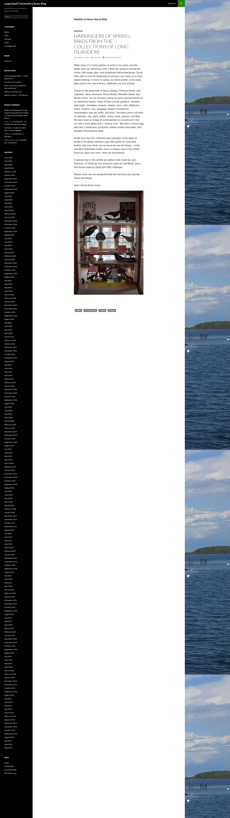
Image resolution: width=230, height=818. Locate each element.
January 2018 (9, 512)
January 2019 (9, 470)
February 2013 (10, 716)
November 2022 (10, 309)
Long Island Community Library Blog (25, 3)
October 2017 (9, 523)
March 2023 (9, 295)
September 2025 (10, 189)
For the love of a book (12, 82)
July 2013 (8, 699)
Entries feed (8, 766)
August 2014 (9, 653)
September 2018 (10, 484)
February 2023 (10, 298)
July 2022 (8, 323)
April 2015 (8, 625)
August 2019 (9, 446)
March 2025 (9, 210)
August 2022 (9, 319)
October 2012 (9, 730)
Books (6, 32)
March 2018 (9, 505)
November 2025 (10, 182)
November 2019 (10, 435)
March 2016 (9, 590)
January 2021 (9, 386)
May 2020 (8, 414)
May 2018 (8, 498)
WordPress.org (10, 773)
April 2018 (8, 502)
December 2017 (10, 516)
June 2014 (8, 660)
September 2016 (10, 569)
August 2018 (9, 488)
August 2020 (9, 403)
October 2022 (9, 312)
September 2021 (10, 358)
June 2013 (8, 702)
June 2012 (8, 744)
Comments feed (10, 770)
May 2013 (8, 706)
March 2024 (9, 252)
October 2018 (9, 481)
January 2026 (9, 175)
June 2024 (8, 242)
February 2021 (10, 382)
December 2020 (10, 389)
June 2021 (8, 368)
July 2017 (8, 533)
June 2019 (8, 453)
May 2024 (8, 245)
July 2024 (8, 238)
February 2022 (10, 340)
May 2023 (8, 287)
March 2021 (9, 379)
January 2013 (9, 720)
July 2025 (8, 196)
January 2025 (9, 217)
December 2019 (10, 432)
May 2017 (8, 540)
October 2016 (9, 565)
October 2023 (9, 270)
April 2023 (8, 291)
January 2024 (9, 259)
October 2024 (9, 228)
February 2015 (10, 632)
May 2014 (8, 663)
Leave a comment (113, 57)
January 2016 (9, 597)
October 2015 (9, 607)
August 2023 (9, 277)
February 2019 (10, 467)
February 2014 (10, 674)
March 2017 (9, 547)
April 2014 (8, 667)
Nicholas (7, 128)
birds (78, 310)
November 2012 (10, 727)
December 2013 (10, 681)
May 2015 (8, 621)
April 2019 (8, 460)
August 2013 (9, 695)
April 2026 (8, 165)
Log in (6, 763)
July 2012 (8, 741)
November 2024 (10, 224)
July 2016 (8, 576)
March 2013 (9, 713)
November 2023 (10, 266)
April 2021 (8, 375)
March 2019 (9, 463)
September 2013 (10, 691)
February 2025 (10, 214)
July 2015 (8, 618)
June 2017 (8, 537)
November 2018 (10, 477)
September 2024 (10, 231)
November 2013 (10, 684)
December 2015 (10, 600)
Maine (102, 310)
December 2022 (10, 305)
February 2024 (10, 256)
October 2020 (9, 396)
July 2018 (8, 491)
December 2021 (10, 347)
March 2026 (9, 168)
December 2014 (10, 639)
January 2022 (9, 344)
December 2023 (10, 263)
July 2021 (8, 365)
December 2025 (10, 179)
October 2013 (9, 688)
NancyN (97, 57)
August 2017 (9, 530)
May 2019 (8, 456)
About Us (172, 3)
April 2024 (8, 249)
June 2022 (8, 326)
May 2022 (8, 330)
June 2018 (8, 495)
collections (90, 310)
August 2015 (9, 614)
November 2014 (10, 642)
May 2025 (8, 203)
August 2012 (9, 737)
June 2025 (8, 200)
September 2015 (10, 611)
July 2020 (8, 407)
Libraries (78, 31)
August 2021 (9, 361)
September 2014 (10, 649)
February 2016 (10, 593)
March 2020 (9, 421)
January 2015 (9, 635)
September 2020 (10, 400)
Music (6, 42)
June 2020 (8, 410)
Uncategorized (10, 46)
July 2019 (8, 449)
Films (6, 35)
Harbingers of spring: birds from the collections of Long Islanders (102, 44)
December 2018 (10, 474)
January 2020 (9, 428)
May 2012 (8, 748)
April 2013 (8, 709)
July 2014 (8, 656)
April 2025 (8, 207)
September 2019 (10, 442)
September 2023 (10, 273)
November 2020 (10, 393)
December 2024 (10, 221)
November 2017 (10, 519)
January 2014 (9, 677)
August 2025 (9, 193)
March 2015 (9, 628)
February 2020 (10, 424)
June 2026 (8, 157)
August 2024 (9, 235)
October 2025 (9, 186)
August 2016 (9, 572)
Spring (112, 310)
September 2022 (10, 316)
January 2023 (9, 302)
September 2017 (10, 526)
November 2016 (10, 562)
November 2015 (10, 604)
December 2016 (10, 558)
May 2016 (8, 583)
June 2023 (8, 284)
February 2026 (10, 172)
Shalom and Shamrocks (13, 92)
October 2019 (9, 439)
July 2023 (8, 280)
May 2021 (8, 372)
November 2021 (10, 351)
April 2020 (8, 417)
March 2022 (9, 337)
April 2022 (8, 333)
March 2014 (9, 670)
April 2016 (8, 586)
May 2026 (8, 161)
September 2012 (10, 734)
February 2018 (10, 509)
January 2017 (9, 554)
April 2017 (8, 544)
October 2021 (9, 354)
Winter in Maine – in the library (16, 95)
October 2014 (9, 646)
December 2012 (10, 723)
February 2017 (10, 551)
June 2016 (8, 579)
